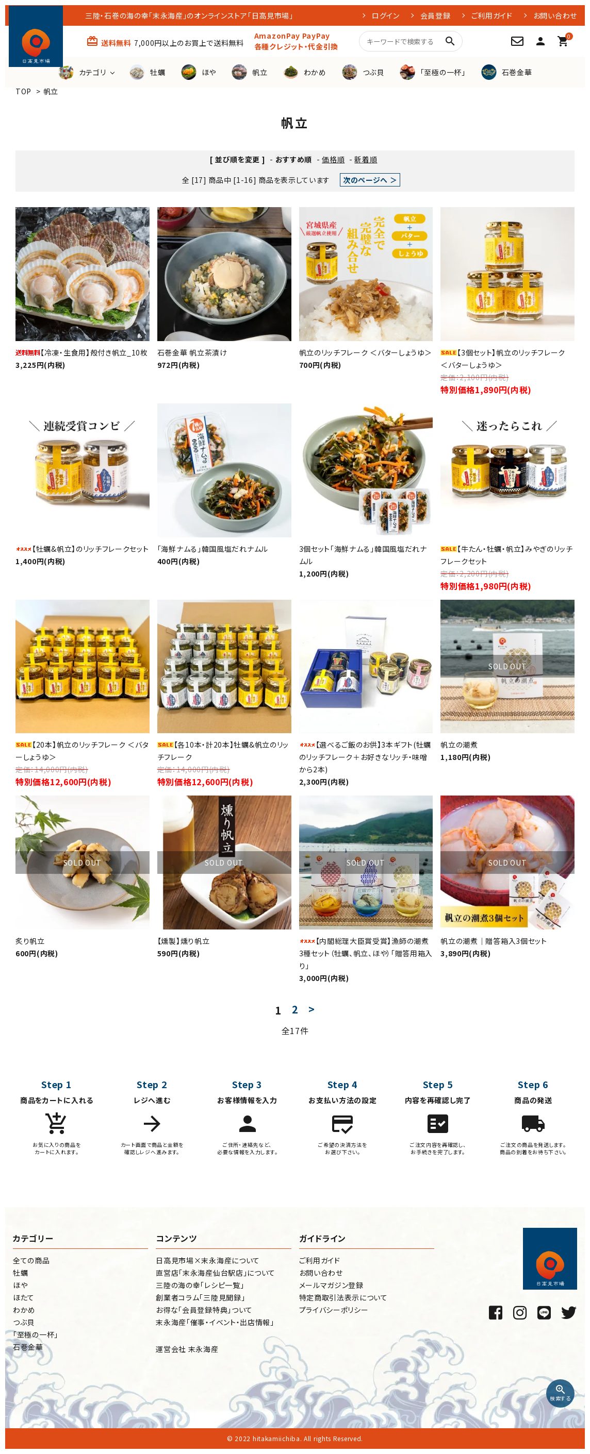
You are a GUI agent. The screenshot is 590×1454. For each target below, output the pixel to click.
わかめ (24, 1310)
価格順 (333, 159)
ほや (20, 1285)
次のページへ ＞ (370, 180)
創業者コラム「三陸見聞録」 (200, 1297)
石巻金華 (28, 1347)
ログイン (386, 15)
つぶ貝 (24, 1322)
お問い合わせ (555, 15)
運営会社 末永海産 (187, 1349)
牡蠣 (20, 1272)
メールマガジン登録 (331, 1285)
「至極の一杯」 (35, 1334)
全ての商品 (31, 1260)
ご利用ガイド (492, 15)
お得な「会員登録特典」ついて (204, 1310)
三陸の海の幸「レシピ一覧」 (200, 1285)
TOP (23, 91)
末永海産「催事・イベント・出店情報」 (215, 1322)
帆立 (50, 91)
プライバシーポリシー (334, 1310)
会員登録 (435, 15)
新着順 (365, 159)
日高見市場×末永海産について (208, 1260)
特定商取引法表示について (343, 1297)
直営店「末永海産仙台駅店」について (215, 1272)
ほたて (24, 1297)
